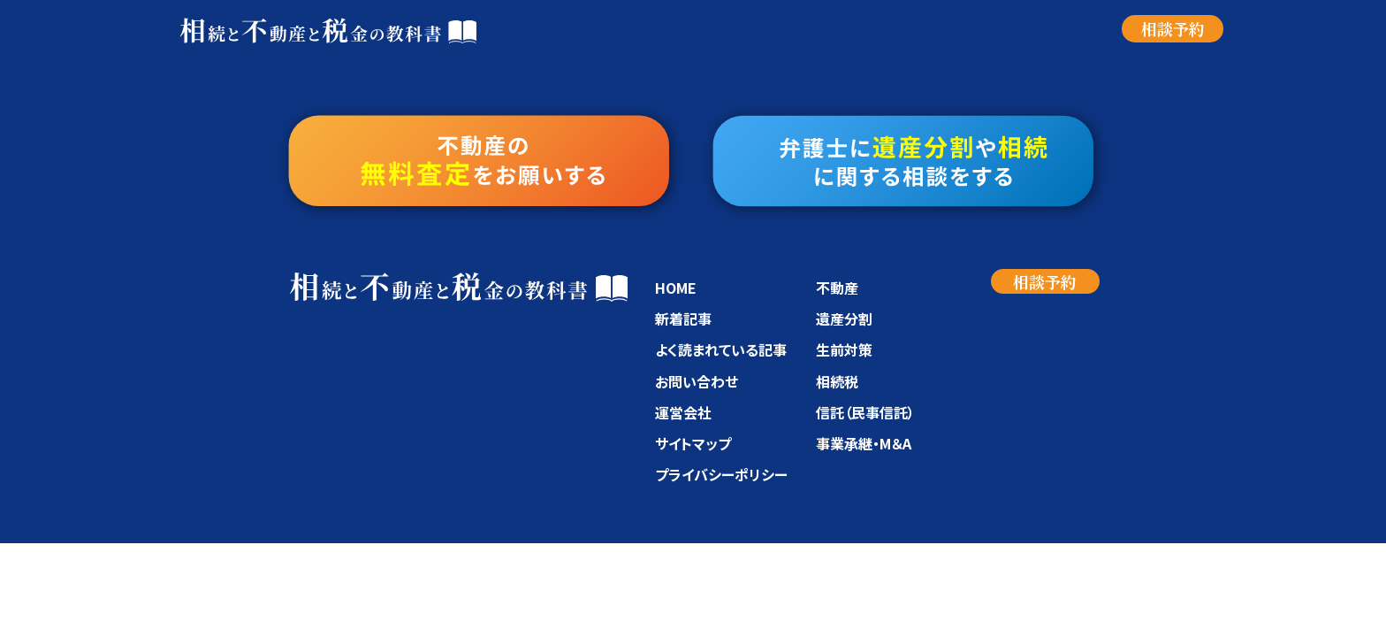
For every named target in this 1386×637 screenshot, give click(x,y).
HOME (676, 287)
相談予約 (1173, 28)
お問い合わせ (696, 381)
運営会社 (683, 412)
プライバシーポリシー (721, 474)
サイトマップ (693, 443)
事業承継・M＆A (863, 443)
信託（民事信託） (865, 412)
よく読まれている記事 (721, 349)
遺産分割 (844, 318)
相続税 (837, 381)
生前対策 (844, 349)
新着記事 (683, 318)
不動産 (837, 287)
